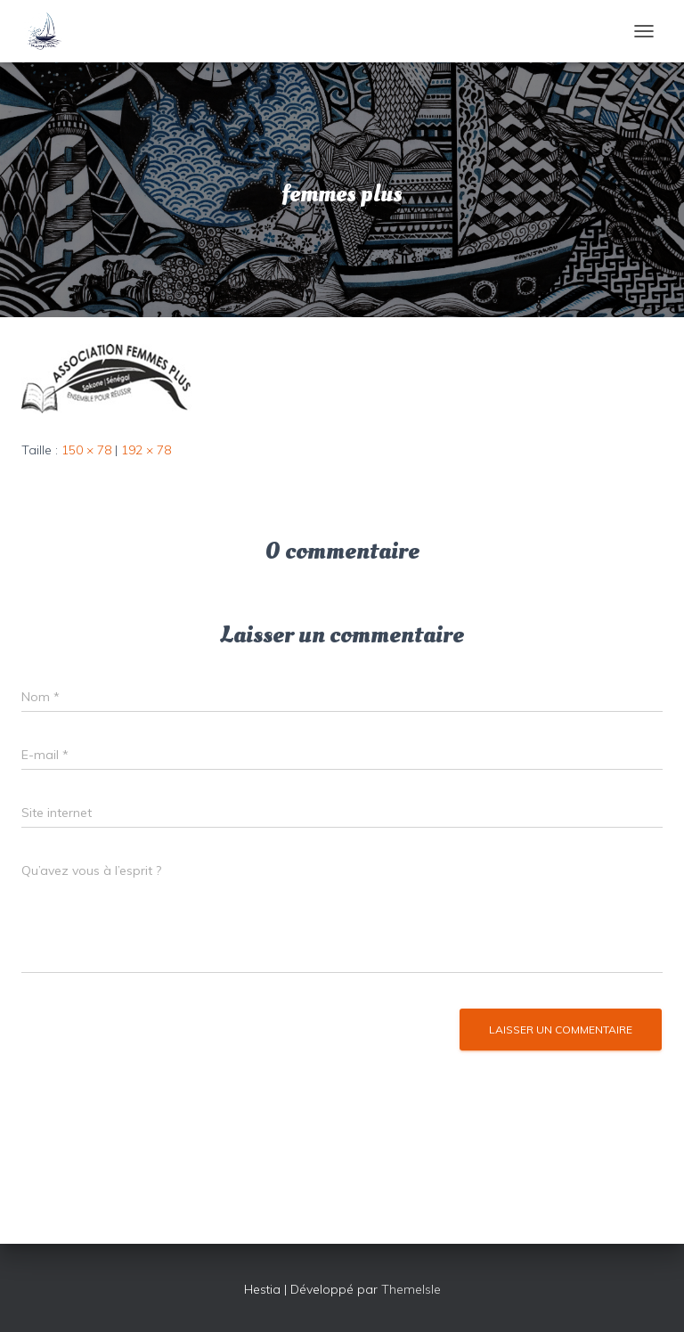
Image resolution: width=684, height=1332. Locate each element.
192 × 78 (146, 450)
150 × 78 (86, 450)
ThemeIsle (411, 1289)
